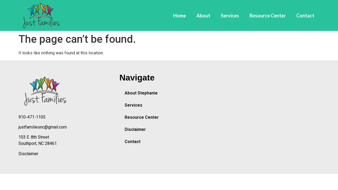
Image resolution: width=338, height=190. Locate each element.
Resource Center (268, 15)
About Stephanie (141, 93)
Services (230, 15)
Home (179, 15)
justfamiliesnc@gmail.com (42, 127)
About (203, 15)
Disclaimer (28, 153)
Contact (305, 15)
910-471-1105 (31, 117)
